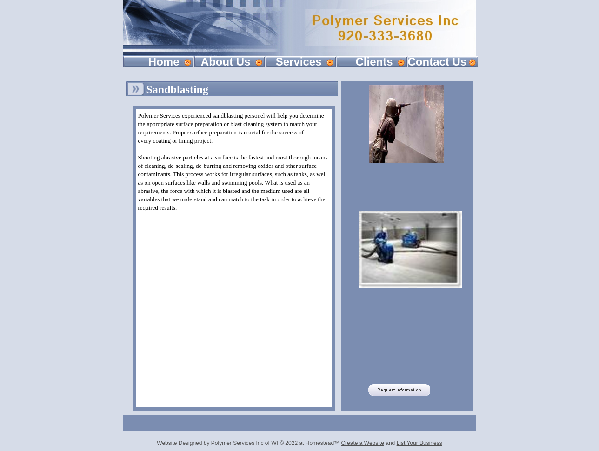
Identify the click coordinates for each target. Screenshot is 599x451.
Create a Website (362, 443)
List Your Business (419, 443)
